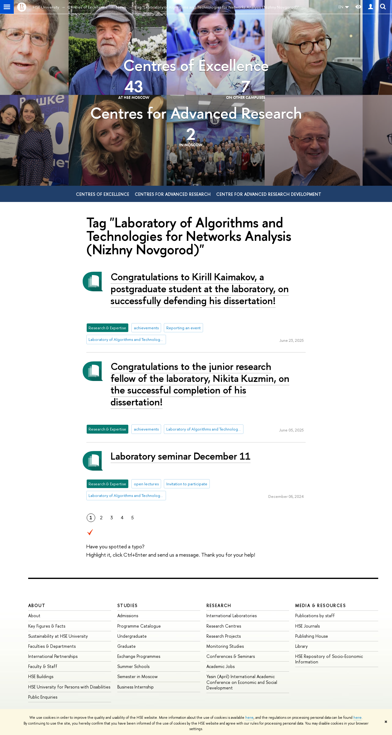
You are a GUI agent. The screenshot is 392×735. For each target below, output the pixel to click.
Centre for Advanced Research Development (268, 194)
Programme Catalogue (139, 626)
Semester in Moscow (137, 676)
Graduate (126, 646)
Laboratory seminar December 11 (181, 456)
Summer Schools (133, 666)
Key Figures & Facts (46, 626)
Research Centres (223, 626)
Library (301, 646)
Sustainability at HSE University (58, 636)
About (36, 605)
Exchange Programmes (138, 656)
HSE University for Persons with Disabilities (69, 687)
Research (219, 605)
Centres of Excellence (196, 65)
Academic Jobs (220, 666)
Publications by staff (315, 615)
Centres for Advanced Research (196, 113)
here (249, 717)
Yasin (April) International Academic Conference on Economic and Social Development (241, 681)
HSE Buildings (40, 676)
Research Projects (223, 636)
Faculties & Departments (52, 646)
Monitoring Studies (225, 646)
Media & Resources (320, 605)
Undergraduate (132, 636)
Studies (127, 605)
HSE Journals (307, 626)
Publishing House (311, 636)
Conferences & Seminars (230, 656)
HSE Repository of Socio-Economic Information (329, 659)
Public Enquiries (42, 697)
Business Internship (135, 687)
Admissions (127, 615)
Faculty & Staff (42, 666)
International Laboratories (231, 615)
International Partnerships (52, 656)
